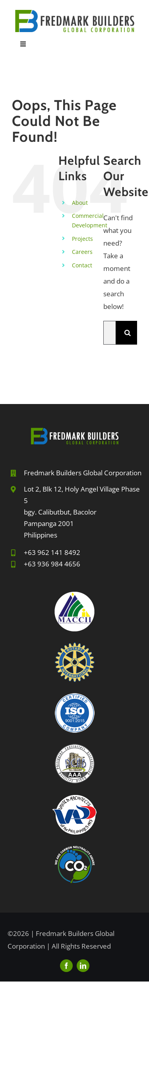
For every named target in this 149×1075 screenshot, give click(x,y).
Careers (82, 251)
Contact (82, 265)
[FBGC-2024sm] (74, 13)
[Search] (127, 333)
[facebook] (66, 965)
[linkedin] (83, 965)
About (80, 202)
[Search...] (109, 333)
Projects (82, 238)
